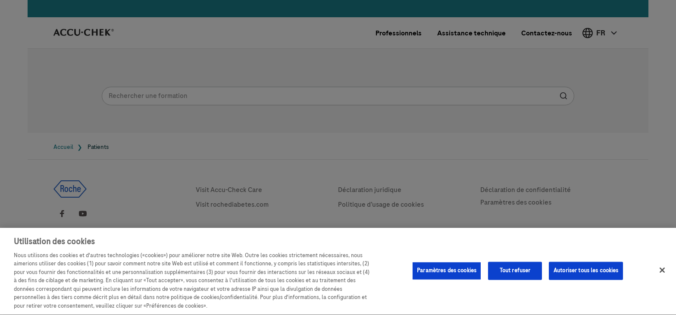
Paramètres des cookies (446, 273)
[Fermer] (662, 273)
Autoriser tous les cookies (586, 273)
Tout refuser (515, 273)
